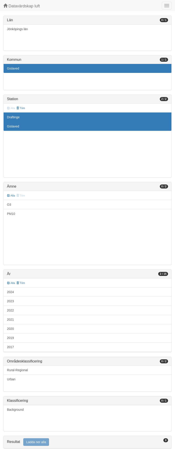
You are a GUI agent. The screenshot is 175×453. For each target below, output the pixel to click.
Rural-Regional (17, 370)
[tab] (87, 442)
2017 (10, 347)
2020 (10, 328)
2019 (10, 338)
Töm (20, 108)
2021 (10, 319)
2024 (10, 292)
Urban (11, 379)
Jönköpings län (17, 29)
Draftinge (13, 117)
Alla (11, 195)
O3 (9, 204)
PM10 (11, 214)
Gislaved (13, 68)
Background (15, 409)
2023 (10, 301)
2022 (10, 310)
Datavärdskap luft (21, 6)
